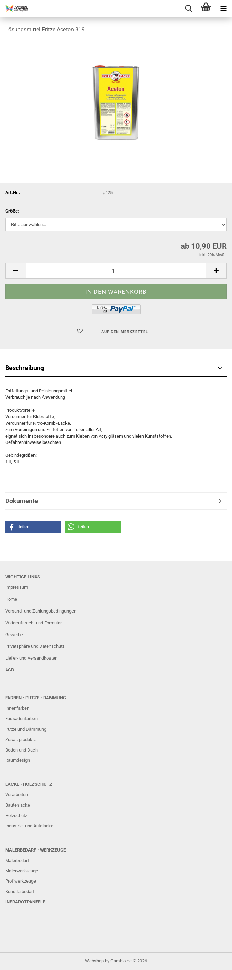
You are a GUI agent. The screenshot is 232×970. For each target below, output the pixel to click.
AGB (9, 669)
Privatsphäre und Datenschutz (34, 646)
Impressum (16, 587)
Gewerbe (14, 634)
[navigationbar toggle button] (223, 8)
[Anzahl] (116, 271)
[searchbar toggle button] (188, 8)
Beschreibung (24, 367)
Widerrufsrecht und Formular (33, 622)
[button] (15, 271)
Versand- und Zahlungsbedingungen (40, 611)
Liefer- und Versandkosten (31, 658)
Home (11, 599)
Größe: (12, 211)
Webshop (94, 960)
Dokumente (21, 501)
